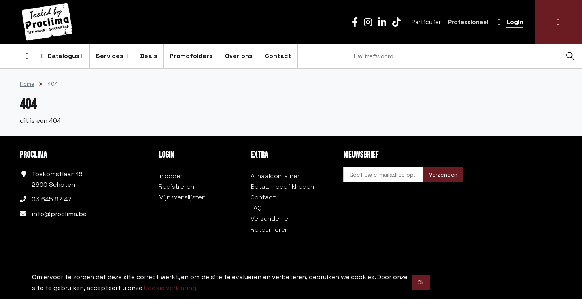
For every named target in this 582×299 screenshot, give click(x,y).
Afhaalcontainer (275, 176)
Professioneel (468, 22)
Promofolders (191, 56)
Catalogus (62, 56)
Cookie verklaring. (171, 288)
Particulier (426, 22)
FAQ (256, 208)
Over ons (239, 56)
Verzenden (443, 174)
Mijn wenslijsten (182, 197)
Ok (421, 282)
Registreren (176, 186)
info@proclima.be (59, 214)
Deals (148, 56)
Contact (278, 56)
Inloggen (171, 176)
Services (112, 56)
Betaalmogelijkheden (282, 186)
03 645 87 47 (52, 199)
